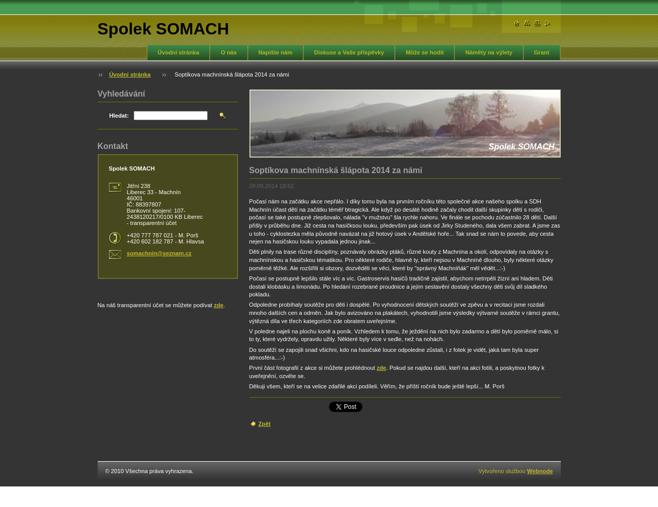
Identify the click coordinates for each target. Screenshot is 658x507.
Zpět (265, 424)
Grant (542, 52)
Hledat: (119, 115)
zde (382, 368)
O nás (228, 52)
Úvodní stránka (178, 52)
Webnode (540, 471)
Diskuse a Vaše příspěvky (349, 52)
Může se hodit (425, 52)
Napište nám (276, 52)
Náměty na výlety (488, 52)
